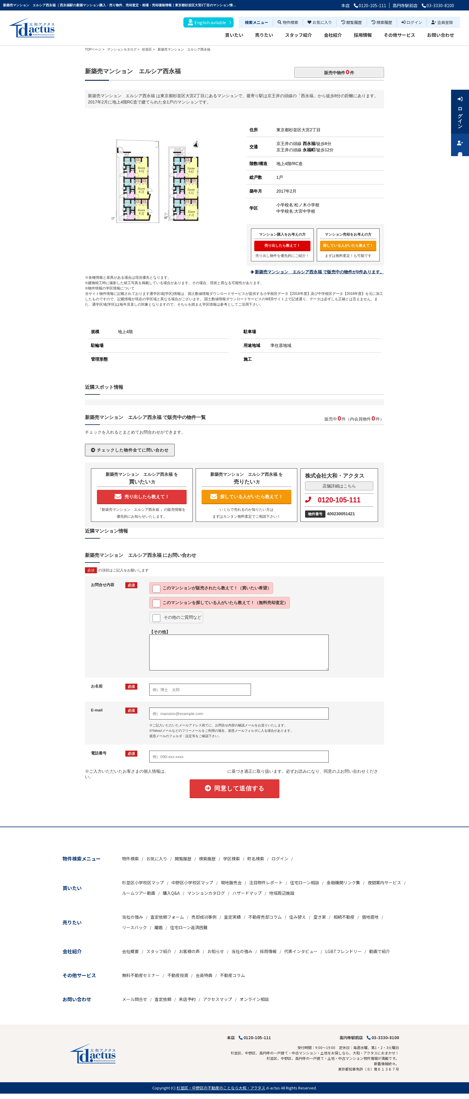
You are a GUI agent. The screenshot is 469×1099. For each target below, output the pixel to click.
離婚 (158, 927)
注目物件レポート (266, 882)
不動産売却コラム (265, 917)
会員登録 (442, 22)
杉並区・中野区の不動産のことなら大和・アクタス (220, 1088)
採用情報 (363, 35)
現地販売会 (231, 882)
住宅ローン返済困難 (189, 927)
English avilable (207, 22)
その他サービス (399, 35)
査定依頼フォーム (167, 917)
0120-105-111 (333, 500)
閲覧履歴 (351, 22)
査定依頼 (163, 999)
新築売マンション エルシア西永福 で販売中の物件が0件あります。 (319, 271)
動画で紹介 (379, 951)
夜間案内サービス (384, 882)
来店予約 (187, 999)
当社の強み (132, 917)
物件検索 (288, 22)
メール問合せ (134, 999)
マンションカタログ (206, 893)
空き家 (319, 917)
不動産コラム (232, 975)
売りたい (264, 35)
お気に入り (319, 22)
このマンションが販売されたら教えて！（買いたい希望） (212, 589)
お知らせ (215, 951)
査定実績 (232, 917)
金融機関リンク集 (343, 882)
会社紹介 (333, 35)
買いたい (234, 35)
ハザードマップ (247, 893)
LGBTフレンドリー (343, 951)
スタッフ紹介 (298, 35)
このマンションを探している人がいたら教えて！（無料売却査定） (220, 603)
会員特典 (204, 975)
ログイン (411, 22)
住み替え (297, 917)
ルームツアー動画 (138, 893)
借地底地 (370, 917)
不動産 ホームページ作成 (20, 1096)
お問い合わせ (440, 35)
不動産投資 (177, 975)
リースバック (134, 927)
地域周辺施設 (281, 893)
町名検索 (255, 859)
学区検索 (231, 859)
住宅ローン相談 (304, 882)
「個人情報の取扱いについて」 (198, 771)
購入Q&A (171, 893)
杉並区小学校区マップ (143, 882)
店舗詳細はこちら (339, 486)
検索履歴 (381, 22)
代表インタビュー (301, 951)
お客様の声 (189, 951)
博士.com (49, 1096)
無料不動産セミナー (141, 975)
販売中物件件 (339, 71)
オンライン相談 (254, 999)
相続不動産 (344, 917)
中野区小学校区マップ (192, 882)
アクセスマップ (217, 999)
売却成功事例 (204, 917)
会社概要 (130, 951)
